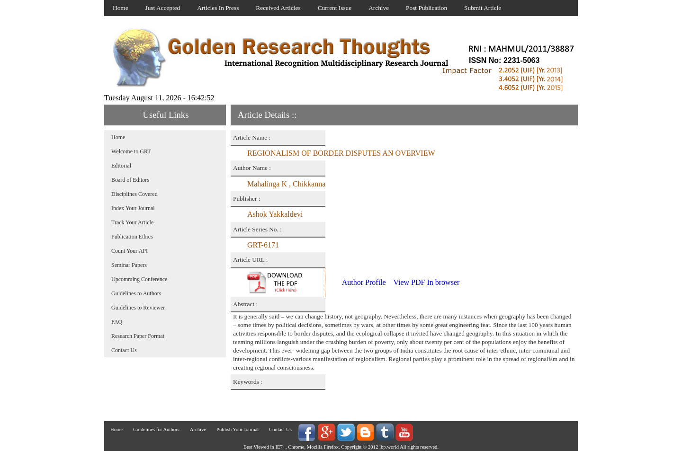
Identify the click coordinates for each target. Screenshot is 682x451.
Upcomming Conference (139, 279)
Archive (378, 7)
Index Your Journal (133, 208)
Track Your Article (132, 222)
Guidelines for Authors (156, 429)
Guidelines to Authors (136, 293)
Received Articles (278, 7)
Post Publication (426, 7)
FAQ (116, 321)
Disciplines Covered (134, 194)
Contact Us (124, 350)
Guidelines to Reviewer (138, 307)
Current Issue (334, 7)
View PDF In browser (426, 282)
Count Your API (129, 251)
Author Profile (364, 282)
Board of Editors (130, 180)
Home (120, 7)
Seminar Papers (129, 265)
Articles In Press (218, 7)
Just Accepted (162, 7)
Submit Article (482, 7)
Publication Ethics (132, 236)
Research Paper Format (137, 336)
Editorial (121, 165)
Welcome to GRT (131, 151)
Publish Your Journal (237, 429)
